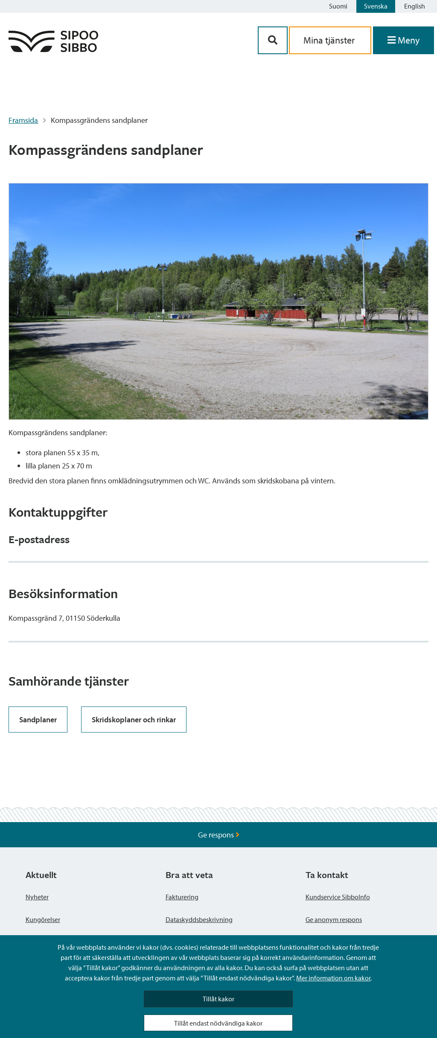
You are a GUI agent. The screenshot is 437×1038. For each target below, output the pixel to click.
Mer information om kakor (333, 978)
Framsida (23, 120)
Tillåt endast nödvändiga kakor (218, 1023)
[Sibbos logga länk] (53, 49)
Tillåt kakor (218, 998)
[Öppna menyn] (403, 40)
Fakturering (182, 897)
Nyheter (37, 897)
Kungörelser (43, 919)
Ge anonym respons (334, 919)
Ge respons (218, 834)
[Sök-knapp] (273, 40)
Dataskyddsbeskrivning (199, 919)
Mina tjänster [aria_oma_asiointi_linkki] (330, 40)
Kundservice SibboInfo (338, 897)
